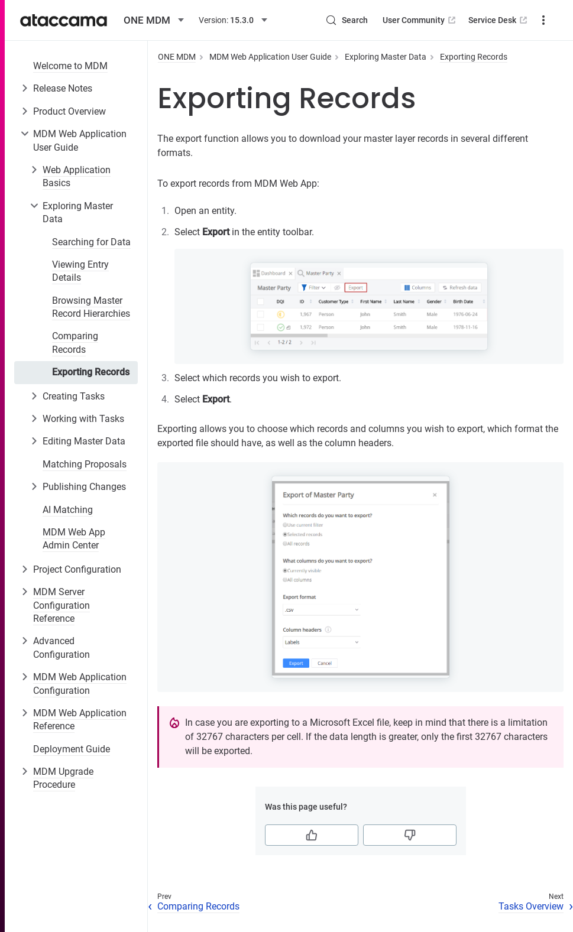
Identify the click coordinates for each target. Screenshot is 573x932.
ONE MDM (177, 56)
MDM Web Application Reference (80, 719)
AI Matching (68, 509)
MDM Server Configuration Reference (61, 605)
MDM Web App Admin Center (74, 539)
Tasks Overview (531, 906)
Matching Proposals (85, 464)
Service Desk (498, 20)
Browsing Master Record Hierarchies (91, 307)
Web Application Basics (77, 176)
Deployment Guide (71, 749)
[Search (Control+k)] (346, 20)
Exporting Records (91, 372)
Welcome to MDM (70, 66)
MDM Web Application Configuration (80, 683)
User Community (420, 20)
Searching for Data (91, 242)
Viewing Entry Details (80, 271)
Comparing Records (75, 342)
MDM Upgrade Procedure (63, 778)
